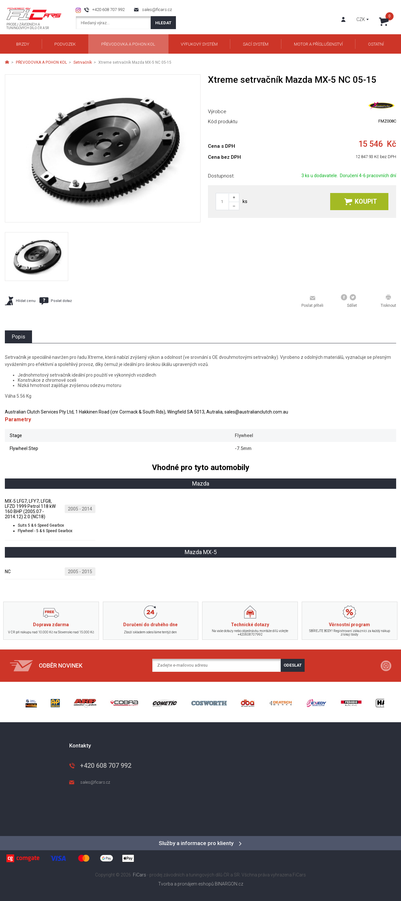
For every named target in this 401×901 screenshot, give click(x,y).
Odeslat (293, 665)
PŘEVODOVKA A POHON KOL (41, 62)
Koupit (360, 201)
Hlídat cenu (20, 301)
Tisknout (388, 301)
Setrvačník (82, 62)
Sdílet (349, 301)
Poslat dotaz (55, 301)
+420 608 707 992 (108, 9)
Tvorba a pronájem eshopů (186, 883)
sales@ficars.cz (157, 9)
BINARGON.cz (229, 883)
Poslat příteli (312, 301)
